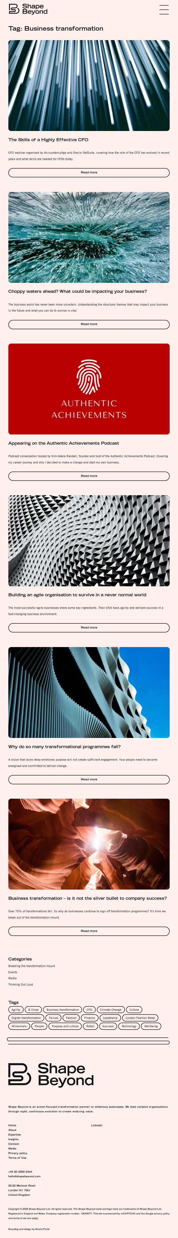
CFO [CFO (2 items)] (89, 1009)
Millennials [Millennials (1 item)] (19, 1026)
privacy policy (162, 1214)
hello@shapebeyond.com (24, 1177)
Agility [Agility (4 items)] (16, 1009)
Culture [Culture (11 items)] (134, 1009)
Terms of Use (17, 1158)
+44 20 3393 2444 (20, 1172)
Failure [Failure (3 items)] (53, 1018)
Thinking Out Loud (20, 984)
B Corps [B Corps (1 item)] (33, 1009)
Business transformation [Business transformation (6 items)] (63, 1009)
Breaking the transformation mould (31, 966)
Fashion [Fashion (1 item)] (71, 1018)
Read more (89, 173)
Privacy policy (17, 1153)
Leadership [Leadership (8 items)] (110, 1018)
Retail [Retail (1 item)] (90, 1026)
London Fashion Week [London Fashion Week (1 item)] (140, 1018)
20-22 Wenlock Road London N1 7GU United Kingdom (21, 1191)
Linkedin (96, 1126)
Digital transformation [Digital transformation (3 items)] (26, 1018)
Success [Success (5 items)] (108, 1026)
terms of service (22, 1218)
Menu (157, 9)
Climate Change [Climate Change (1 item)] (110, 1009)
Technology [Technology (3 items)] (129, 1026)
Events (12, 972)
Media (12, 978)
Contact (13, 1144)
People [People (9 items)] (39, 1026)
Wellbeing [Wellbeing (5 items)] (151, 1026)
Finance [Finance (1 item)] (89, 1018)
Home (12, 1126)
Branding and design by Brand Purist (29, 1229)
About (12, 1130)
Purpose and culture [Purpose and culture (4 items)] (65, 1026)
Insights (13, 1140)
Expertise (14, 1135)
